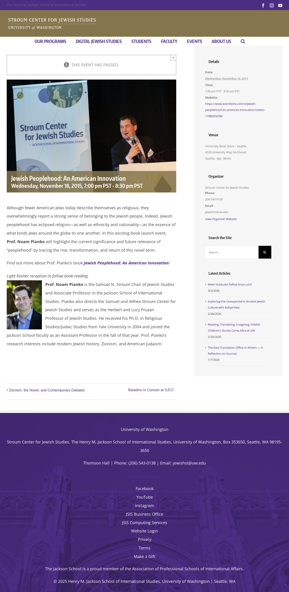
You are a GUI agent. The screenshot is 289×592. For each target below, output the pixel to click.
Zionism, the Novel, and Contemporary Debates (47, 390)
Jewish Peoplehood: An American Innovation (126, 263)
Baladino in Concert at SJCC (151, 390)
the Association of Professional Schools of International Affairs (184, 568)
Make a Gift (144, 556)
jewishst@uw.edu (189, 463)
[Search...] (232, 252)
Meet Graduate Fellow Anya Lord (230, 284)
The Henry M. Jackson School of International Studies (46, 5)
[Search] (265, 252)
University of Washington (144, 429)
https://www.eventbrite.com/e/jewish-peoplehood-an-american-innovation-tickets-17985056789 (235, 110)
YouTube (144, 497)
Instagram (144, 505)
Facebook (145, 488)
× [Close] (173, 58)
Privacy (144, 539)
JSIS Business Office (144, 514)
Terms (144, 548)
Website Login (144, 531)
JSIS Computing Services (144, 522)
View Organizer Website (221, 219)
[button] (243, 41)
